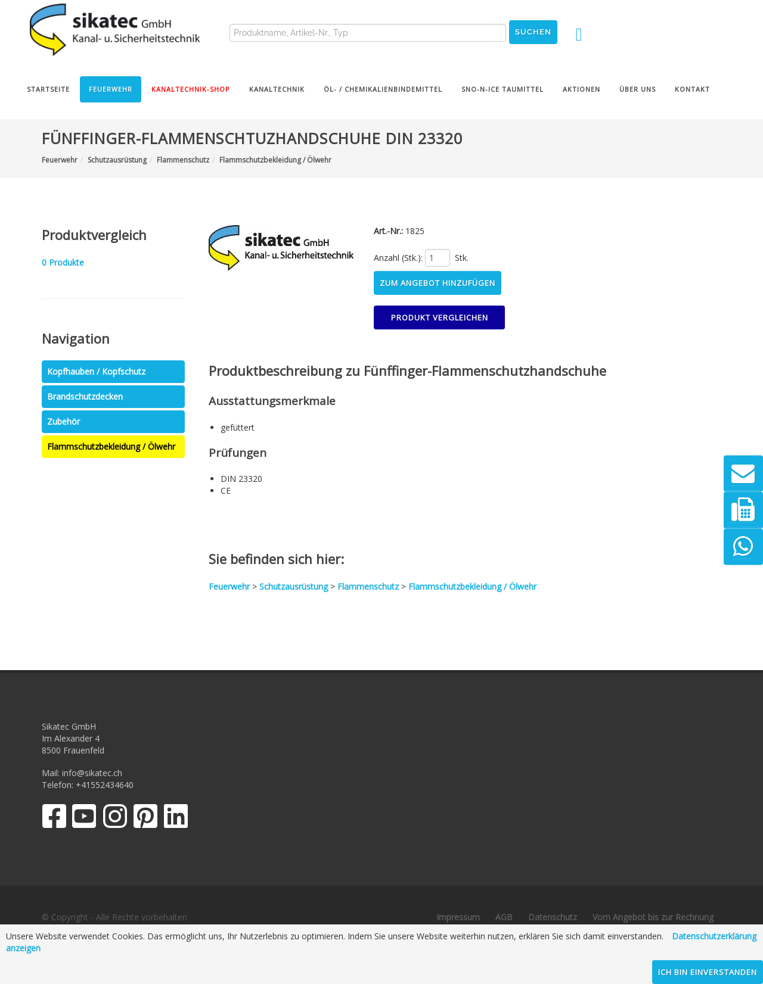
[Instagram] (115, 819)
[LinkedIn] (176, 819)
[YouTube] (84, 819)
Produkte (63, 262)
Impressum (458, 917)
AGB (504, 917)
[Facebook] (54, 819)
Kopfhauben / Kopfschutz (96, 371)
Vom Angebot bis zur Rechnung (653, 917)
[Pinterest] (146, 819)
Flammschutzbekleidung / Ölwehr (111, 446)
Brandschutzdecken (85, 396)
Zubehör (63, 421)
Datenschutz (552, 917)
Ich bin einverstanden (707, 972)
